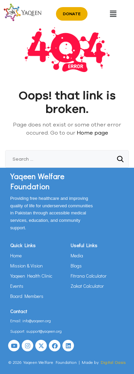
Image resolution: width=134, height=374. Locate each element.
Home (16, 255)
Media (77, 255)
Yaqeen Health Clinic (31, 276)
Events (16, 286)
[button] (113, 13)
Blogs (76, 265)
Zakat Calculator (87, 286)
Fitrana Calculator (89, 276)
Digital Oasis (113, 362)
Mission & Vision (26, 265)
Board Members (26, 296)
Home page (92, 133)
